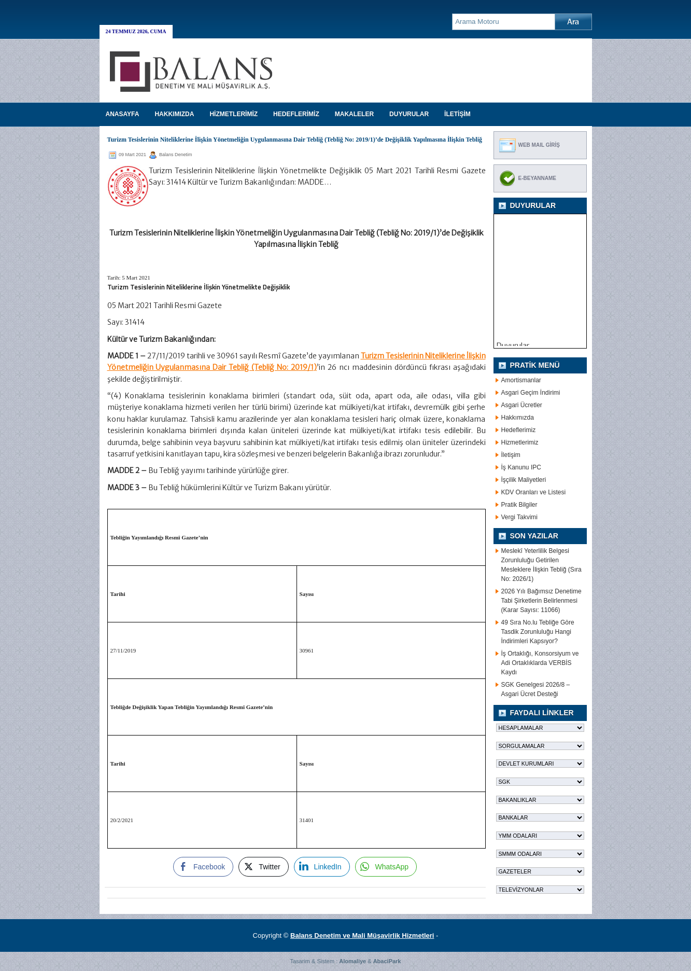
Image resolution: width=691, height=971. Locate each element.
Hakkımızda (517, 417)
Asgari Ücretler (521, 405)
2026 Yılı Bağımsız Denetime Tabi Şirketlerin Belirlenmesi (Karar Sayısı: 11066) (541, 601)
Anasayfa (122, 114)
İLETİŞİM (457, 114)
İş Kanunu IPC (521, 467)
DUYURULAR (409, 114)
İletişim (510, 455)
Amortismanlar (521, 380)
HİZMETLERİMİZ (233, 114)
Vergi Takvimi (519, 517)
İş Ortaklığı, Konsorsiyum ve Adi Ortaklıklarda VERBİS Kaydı (540, 663)
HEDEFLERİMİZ (296, 114)
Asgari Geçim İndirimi (530, 392)
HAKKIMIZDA (174, 114)
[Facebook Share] (203, 867)
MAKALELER (354, 114)
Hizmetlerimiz (520, 442)
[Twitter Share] (263, 867)
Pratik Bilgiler (519, 504)
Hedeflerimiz (518, 430)
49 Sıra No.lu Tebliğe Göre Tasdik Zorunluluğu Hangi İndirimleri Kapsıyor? (537, 632)
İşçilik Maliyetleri (523, 479)
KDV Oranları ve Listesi (533, 492)
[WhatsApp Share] (386, 867)
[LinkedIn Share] (322, 867)
